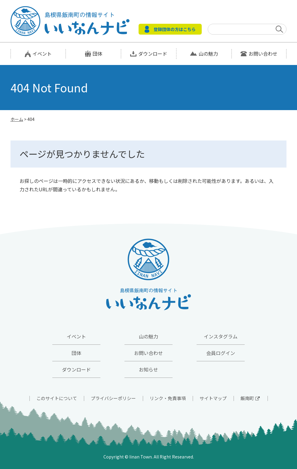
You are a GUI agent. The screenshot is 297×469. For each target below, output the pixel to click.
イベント (42, 53)
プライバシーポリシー (113, 398)
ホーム (17, 119)
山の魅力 (208, 53)
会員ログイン (220, 352)
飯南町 (250, 398)
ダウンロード (152, 53)
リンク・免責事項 (168, 398)
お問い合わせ (263, 53)
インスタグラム (220, 336)
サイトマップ (213, 398)
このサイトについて (56, 398)
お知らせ (148, 369)
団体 (97, 53)
